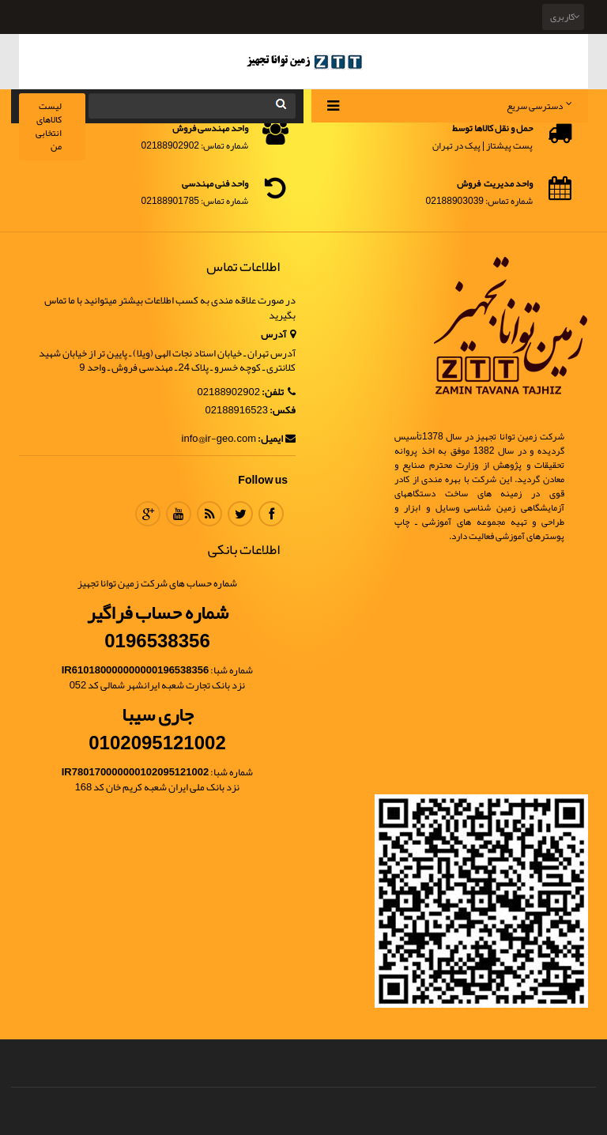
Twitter (240, 513)
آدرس (278, 334)
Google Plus (147, 513)
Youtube (178, 513)
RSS (209, 513)
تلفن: (279, 392)
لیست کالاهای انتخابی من (49, 126)
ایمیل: (277, 439)
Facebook (271, 513)
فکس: (283, 410)
